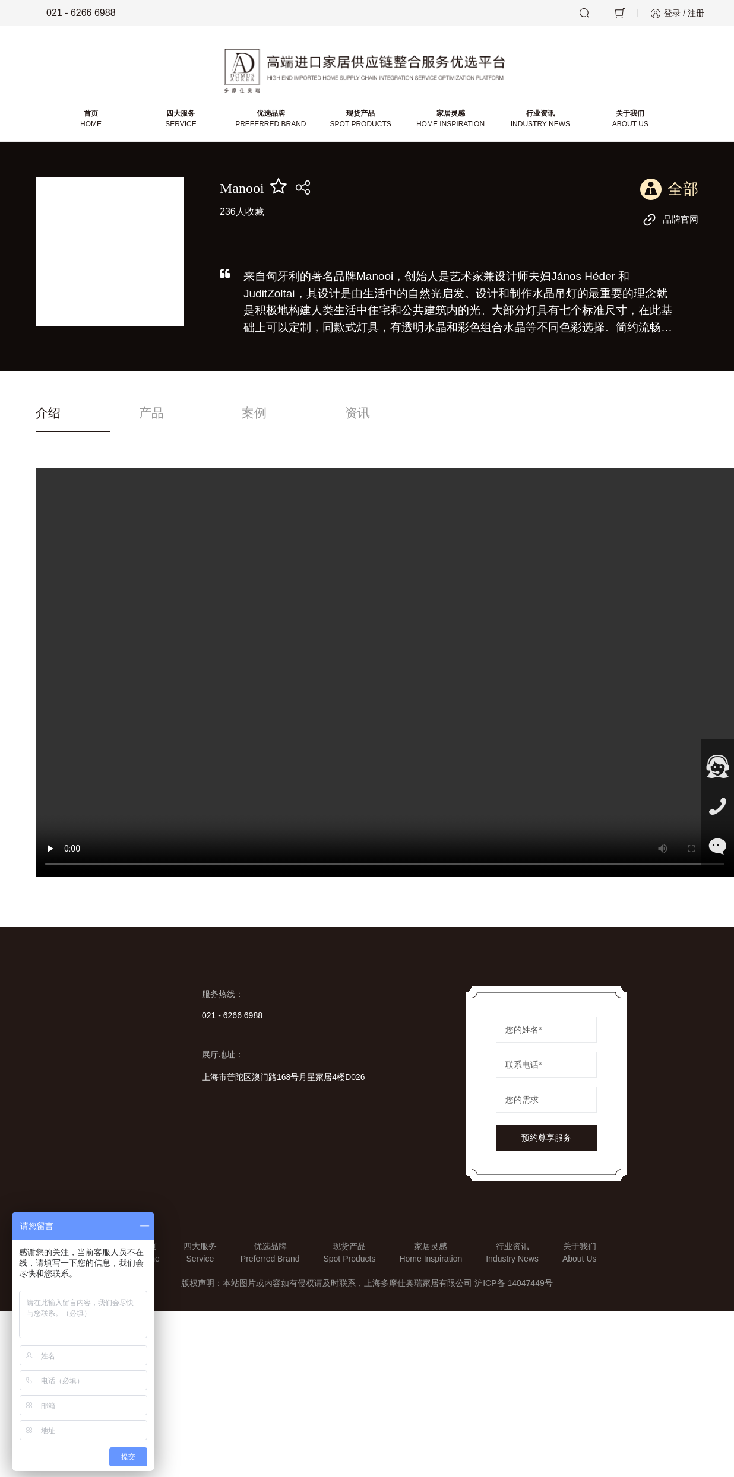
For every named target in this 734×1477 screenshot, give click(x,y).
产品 (166, 417)
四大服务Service (200, 1257)
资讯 (402, 417)
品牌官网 (669, 223)
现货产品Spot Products (349, 1257)
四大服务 (182, 123)
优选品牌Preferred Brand (270, 1257)
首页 (92, 123)
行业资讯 (539, 123)
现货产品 (361, 123)
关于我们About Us (579, 1257)
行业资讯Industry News (512, 1257)
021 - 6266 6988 (73, 13)
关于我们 (629, 123)
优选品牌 (271, 123)
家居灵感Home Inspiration (430, 1257)
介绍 (49, 417)
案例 (284, 417)
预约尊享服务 (546, 1142)
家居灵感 (450, 123)
